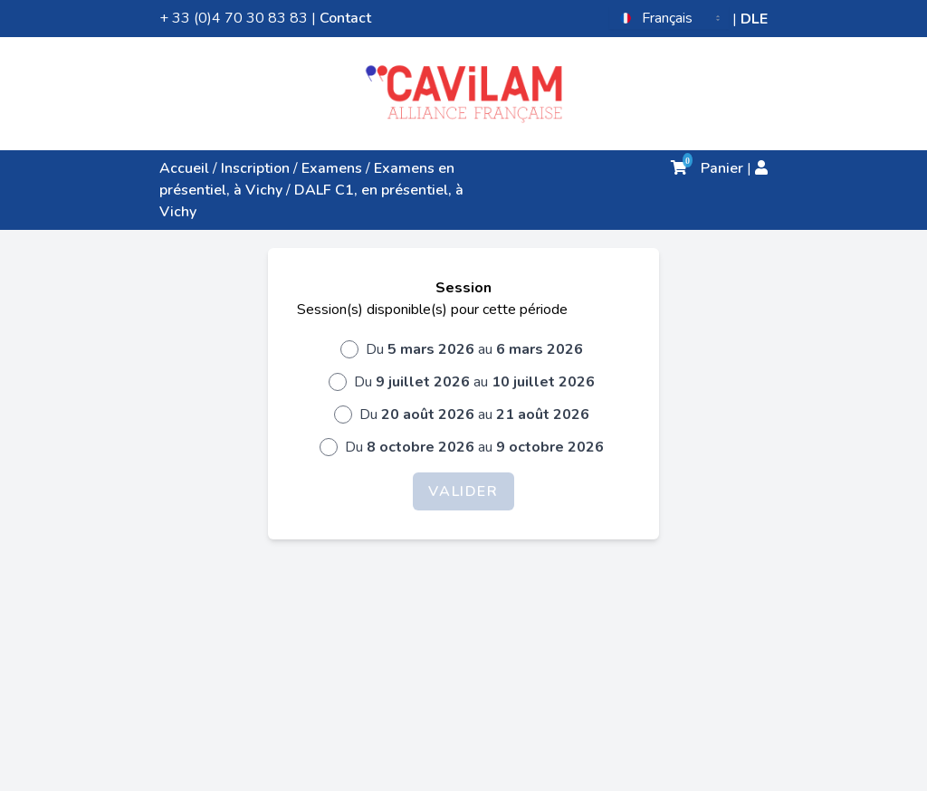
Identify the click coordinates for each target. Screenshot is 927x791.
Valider (463, 491)
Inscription (255, 168)
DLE (754, 19)
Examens (331, 168)
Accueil (184, 168)
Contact (345, 18)
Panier (707, 168)
